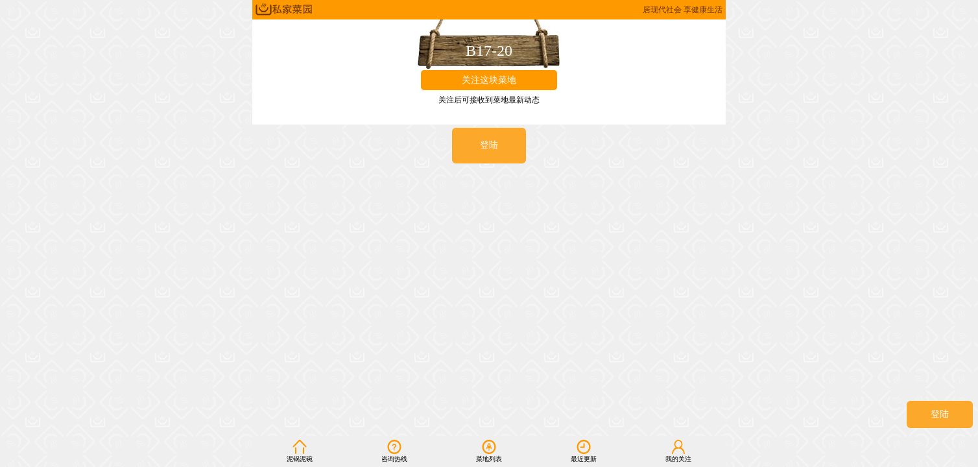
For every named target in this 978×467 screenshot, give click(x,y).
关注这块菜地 (489, 80)
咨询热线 (394, 450)
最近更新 (584, 450)
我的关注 (678, 450)
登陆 (940, 414)
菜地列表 (489, 450)
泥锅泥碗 (300, 450)
